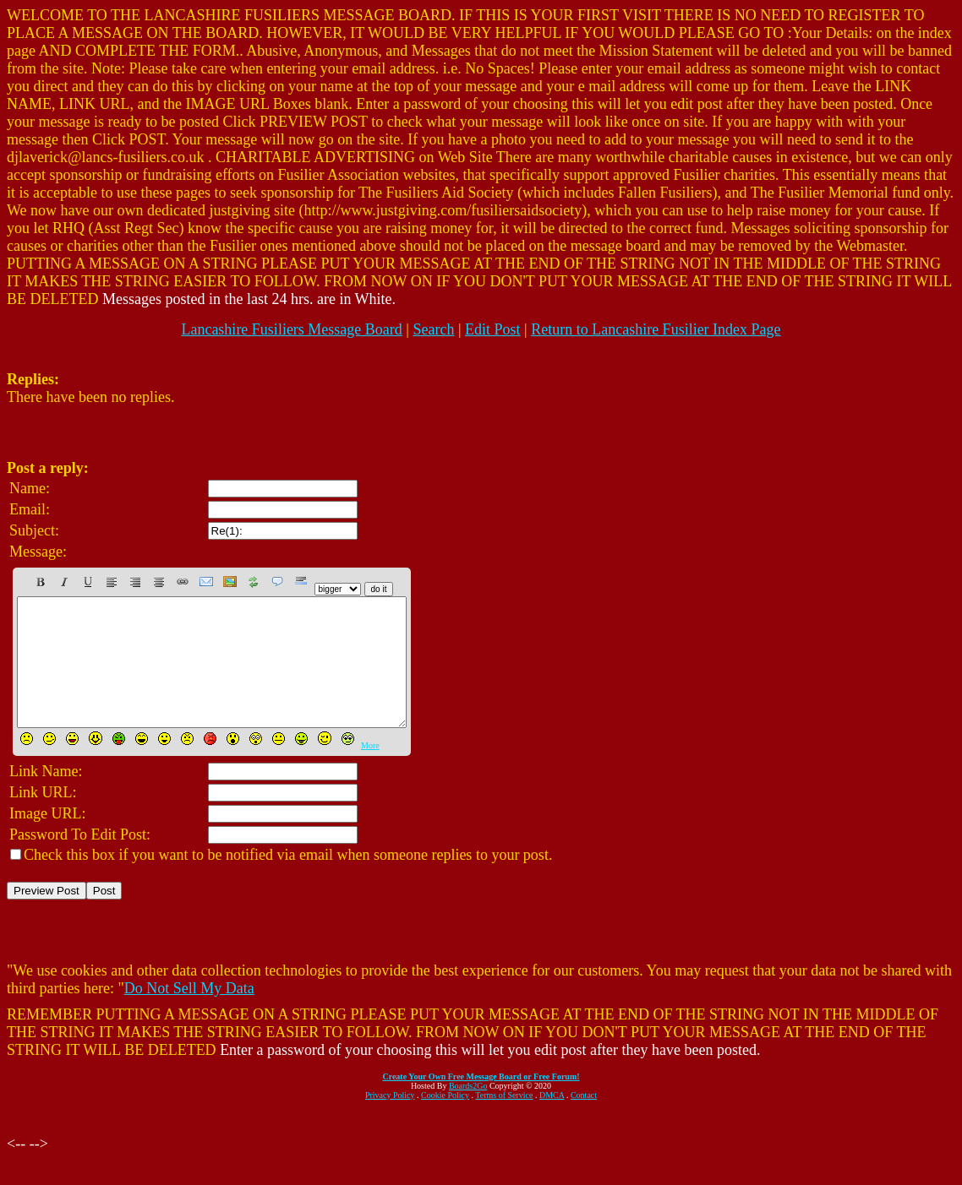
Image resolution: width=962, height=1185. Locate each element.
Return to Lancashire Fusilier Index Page (655, 329)
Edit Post (493, 329)
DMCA (551, 1120)
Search (433, 329)
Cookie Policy (445, 1120)
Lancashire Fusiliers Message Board (291, 329)
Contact (584, 1120)
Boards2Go (468, 1111)
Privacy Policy (390, 1120)
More (370, 770)
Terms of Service (504, 1120)
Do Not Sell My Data (189, 1013)
